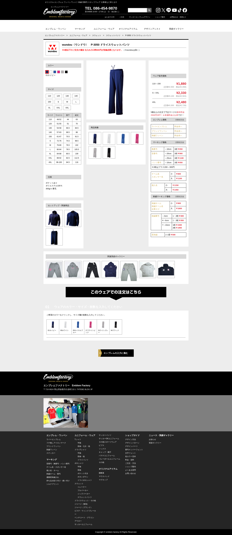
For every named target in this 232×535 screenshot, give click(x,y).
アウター (78, 521)
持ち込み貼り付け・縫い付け (58, 481)
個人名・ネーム (52, 470)
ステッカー (50, 453)
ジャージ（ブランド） (83, 507)
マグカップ (103, 480)
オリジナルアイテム (128, 29)
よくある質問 (130, 470)
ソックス (102, 449)
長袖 (79, 470)
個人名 (154, 185)
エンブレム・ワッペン (55, 29)
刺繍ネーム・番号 (53, 474)
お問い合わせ (130, 473)
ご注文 (121, 17)
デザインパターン (132, 443)
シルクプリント (52, 484)
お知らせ (152, 439)
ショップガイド (132, 435)
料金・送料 (129, 460)
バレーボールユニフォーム (109, 459)
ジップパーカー (84, 494)
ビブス (101, 445)
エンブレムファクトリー (55, 35)
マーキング (80, 29)
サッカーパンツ (105, 435)
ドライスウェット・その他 (85, 501)
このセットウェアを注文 (170, 67)
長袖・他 (81, 456)
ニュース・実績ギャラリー (161, 435)
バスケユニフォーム (107, 456)
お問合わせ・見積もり (178, 17)
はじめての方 (110, 17)
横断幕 (101, 473)
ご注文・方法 (130, 463)
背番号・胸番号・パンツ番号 (58, 464)
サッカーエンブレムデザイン (139, 17)
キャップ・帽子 (105, 452)
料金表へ (178, 126)
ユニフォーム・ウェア (104, 29)
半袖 (79, 443)
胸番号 (154, 149)
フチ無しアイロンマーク (56, 443)
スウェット (96, 35)
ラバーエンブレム (159, 126)
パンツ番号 (156, 162)
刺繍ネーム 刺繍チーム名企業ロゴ (157, 206)
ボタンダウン (83, 477)
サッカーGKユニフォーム (109, 439)
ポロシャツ (79, 463)
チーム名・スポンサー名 (56, 467)
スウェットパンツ (113, 35)
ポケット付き (83, 473)
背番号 (154, 153)
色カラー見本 (130, 456)
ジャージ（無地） (82, 504)
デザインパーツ (131, 446)
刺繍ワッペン (157, 135)
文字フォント (130, 453)
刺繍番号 (155, 216)
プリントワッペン (159, 131)
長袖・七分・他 (84, 446)
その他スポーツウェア (108, 442)
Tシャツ (78, 439)
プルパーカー (83, 490)
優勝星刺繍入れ (52, 477)
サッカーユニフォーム (83, 524)
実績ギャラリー (176, 29)
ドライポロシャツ (85, 480)
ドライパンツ (83, 460)
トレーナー (82, 487)
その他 (101, 462)
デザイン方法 (130, 439)
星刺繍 (154, 235)
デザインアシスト (152, 29)
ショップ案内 (160, 17)
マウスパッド (104, 476)
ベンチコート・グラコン (84, 518)
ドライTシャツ (80, 450)
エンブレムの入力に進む (116, 353)
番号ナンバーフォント (134, 450)
